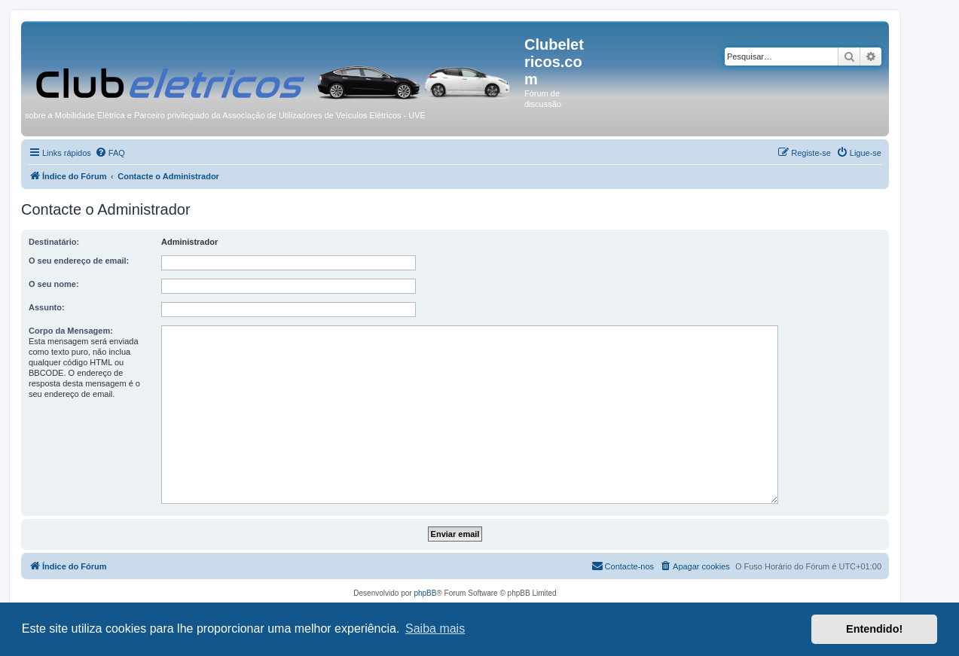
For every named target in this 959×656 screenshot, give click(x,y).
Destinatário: (54, 241)
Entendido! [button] (874, 629)
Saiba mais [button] (435, 628)
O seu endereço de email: (79, 260)
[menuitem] (110, 153)
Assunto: (47, 307)
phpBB (425, 593)
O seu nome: (54, 283)
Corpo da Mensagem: (71, 330)
